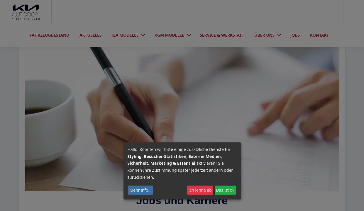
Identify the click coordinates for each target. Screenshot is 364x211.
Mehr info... (141, 190)
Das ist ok (225, 190)
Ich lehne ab (200, 190)
